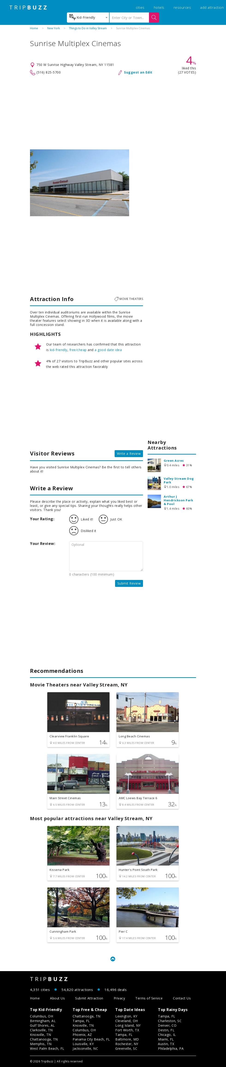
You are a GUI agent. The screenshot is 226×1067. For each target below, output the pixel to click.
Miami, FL (166, 1039)
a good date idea (108, 350)
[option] (79, 182)
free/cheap (78, 350)
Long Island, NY (128, 1025)
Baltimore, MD (127, 1039)
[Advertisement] (113, 112)
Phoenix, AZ (82, 1034)
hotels (159, 7)
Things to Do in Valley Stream (88, 28)
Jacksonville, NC (85, 1048)
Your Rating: (42, 519)
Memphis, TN (41, 1044)
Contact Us (182, 998)
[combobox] (88, 17)
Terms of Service (149, 998)
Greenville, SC (126, 1048)
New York (53, 28)
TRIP (28, 7)
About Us (57, 998)
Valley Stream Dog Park (179, 480)
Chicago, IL (167, 1034)
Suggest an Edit (138, 72)
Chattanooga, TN (44, 1039)
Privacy (119, 998)
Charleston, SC (169, 1021)
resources (182, 7)
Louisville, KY (83, 1044)
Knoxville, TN (40, 1034)
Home (34, 28)
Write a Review (129, 453)
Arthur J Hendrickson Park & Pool (178, 500)
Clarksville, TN (41, 1030)
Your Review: (42, 543)
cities (140, 7)
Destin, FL (166, 1030)
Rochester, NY (126, 1044)
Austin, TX (166, 1044)
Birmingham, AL (43, 1021)
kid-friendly (58, 350)
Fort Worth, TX (127, 1030)
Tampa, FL (81, 1021)
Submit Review (129, 583)
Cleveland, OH (126, 1021)
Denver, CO (167, 1025)
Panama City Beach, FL (91, 1039)
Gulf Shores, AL (42, 1025)
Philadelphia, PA (171, 1048)
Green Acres (174, 460)
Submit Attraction (89, 998)
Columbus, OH (41, 1016)
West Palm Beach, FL (47, 1048)
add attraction (212, 7)
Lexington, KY (126, 1016)
